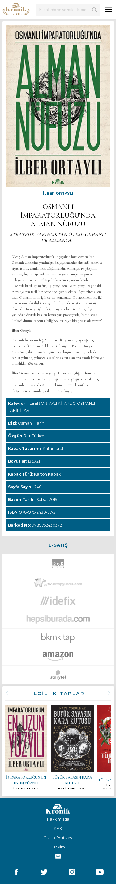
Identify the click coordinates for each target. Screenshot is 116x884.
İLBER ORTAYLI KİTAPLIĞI (52, 403)
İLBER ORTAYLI (58, 193)
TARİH (27, 410)
